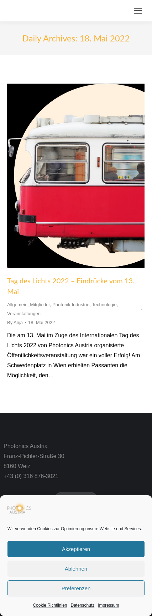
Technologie (104, 304)
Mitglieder (40, 304)
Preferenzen (76, 588)
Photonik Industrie (70, 304)
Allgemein (17, 304)
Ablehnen (76, 569)
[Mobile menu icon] (138, 11)
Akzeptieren (76, 549)
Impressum (108, 605)
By (15, 322)
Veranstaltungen (24, 313)
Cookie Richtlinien (50, 605)
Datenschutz (83, 605)
